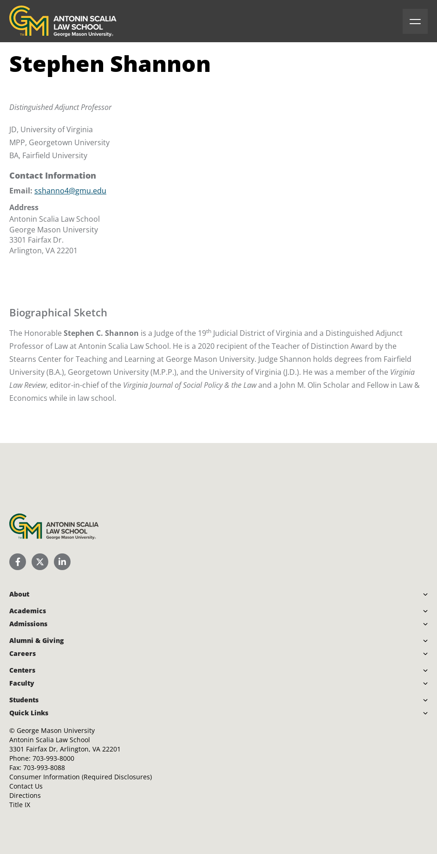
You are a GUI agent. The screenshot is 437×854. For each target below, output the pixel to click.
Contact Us (26, 786)
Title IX (19, 804)
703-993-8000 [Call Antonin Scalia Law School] (53, 758)
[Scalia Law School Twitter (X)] (40, 561)
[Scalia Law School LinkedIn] (62, 561)
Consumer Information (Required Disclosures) (80, 776)
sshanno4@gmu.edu (70, 191)
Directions (25, 795)
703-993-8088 (44, 767)
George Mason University (56, 730)
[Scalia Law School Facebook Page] (17, 561)
